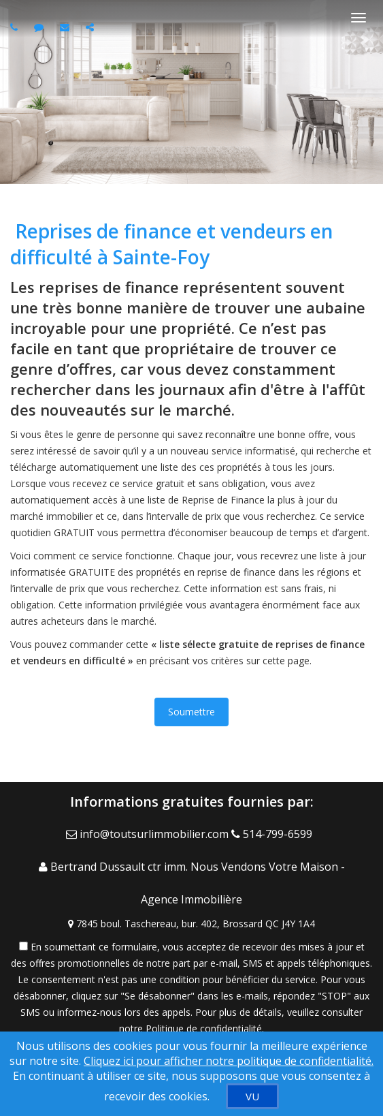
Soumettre (191, 711)
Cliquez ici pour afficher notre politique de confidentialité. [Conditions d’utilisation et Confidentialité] (228, 1060)
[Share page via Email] (91, 26)
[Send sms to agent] (40, 26)
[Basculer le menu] (358, 18)
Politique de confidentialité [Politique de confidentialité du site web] (204, 1028)
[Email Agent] (148, 833)
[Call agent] (15, 26)
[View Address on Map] (191, 924)
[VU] (252, 1096)
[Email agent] (66, 26)
